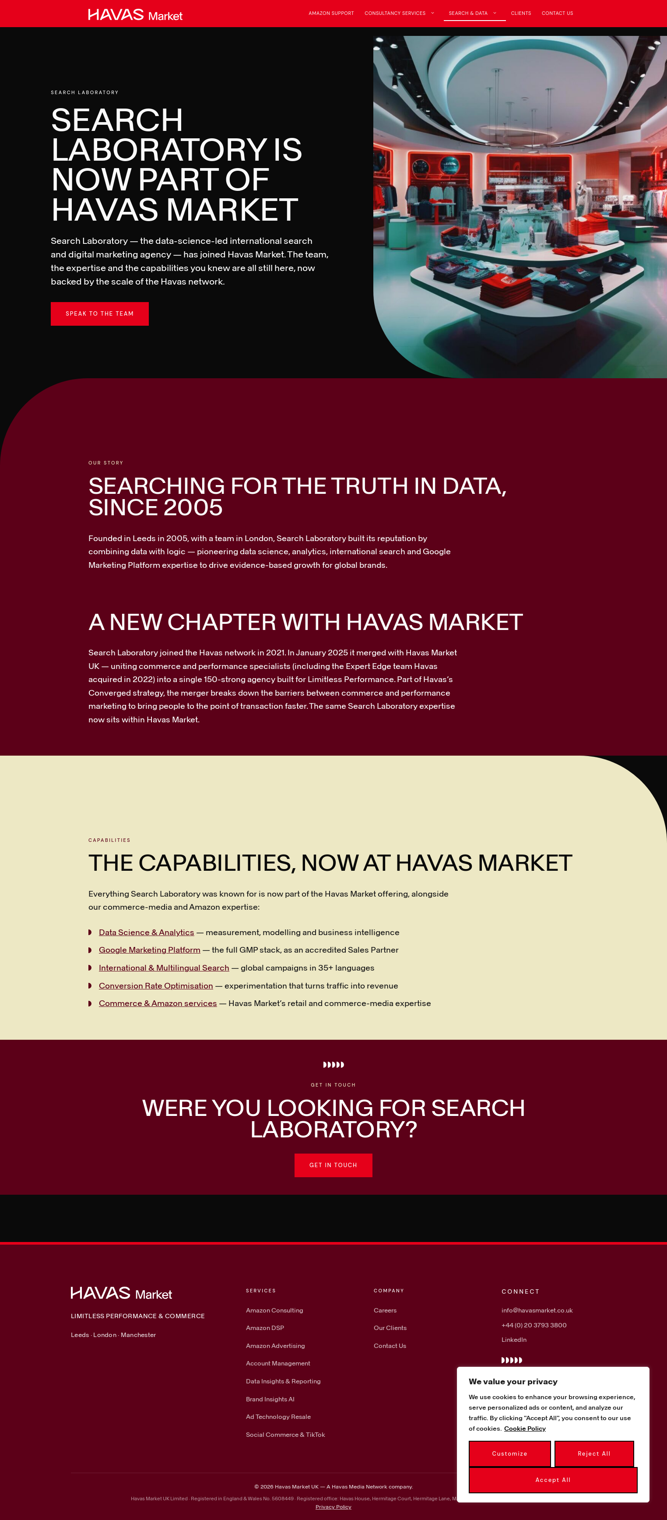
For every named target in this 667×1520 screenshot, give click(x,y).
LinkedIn (514, 1339)
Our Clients (390, 1327)
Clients (521, 13)
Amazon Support (331, 13)
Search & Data (477, 13)
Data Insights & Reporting (283, 1381)
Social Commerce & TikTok (285, 1434)
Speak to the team (100, 313)
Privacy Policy (333, 1506)
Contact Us (557, 13)
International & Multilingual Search (164, 967)
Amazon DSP (265, 1327)
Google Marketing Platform (149, 949)
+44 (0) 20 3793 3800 (534, 1325)
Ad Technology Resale (278, 1416)
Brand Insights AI (270, 1399)
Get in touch (333, 1165)
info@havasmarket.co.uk (537, 1310)
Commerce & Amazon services (158, 1003)
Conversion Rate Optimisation (156, 985)
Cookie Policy (525, 1428)
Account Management (278, 1363)
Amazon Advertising (275, 1345)
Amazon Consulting (274, 1310)
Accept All (553, 1480)
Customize (509, 1453)
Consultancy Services (404, 13)
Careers (385, 1310)
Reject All (594, 1453)
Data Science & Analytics (146, 932)
